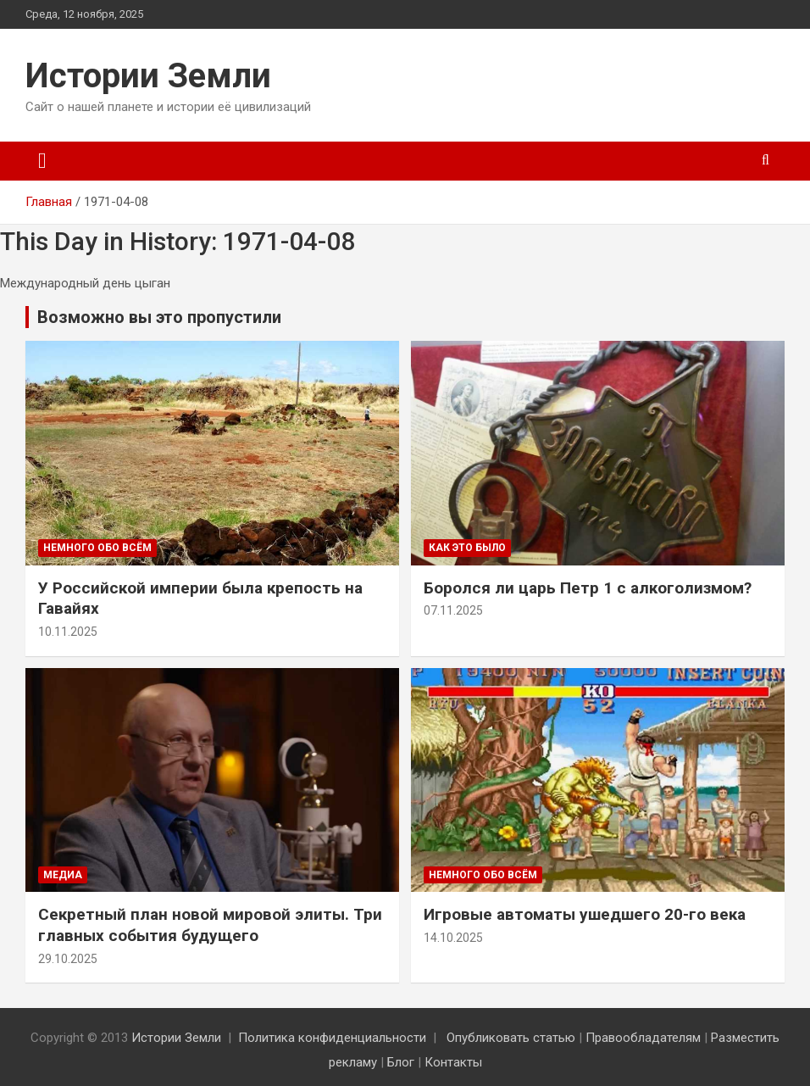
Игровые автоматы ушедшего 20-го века (585, 914)
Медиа (62, 875)
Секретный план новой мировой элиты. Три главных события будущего (210, 925)
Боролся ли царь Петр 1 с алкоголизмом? (588, 588)
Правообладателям (643, 1037)
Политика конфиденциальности (332, 1037)
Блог (400, 1062)
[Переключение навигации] (42, 161)
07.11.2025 (453, 610)
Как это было (467, 548)
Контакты (453, 1062)
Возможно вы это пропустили (159, 317)
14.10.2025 (453, 937)
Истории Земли (148, 76)
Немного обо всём (97, 548)
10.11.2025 (67, 631)
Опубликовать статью (511, 1037)
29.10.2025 (67, 959)
